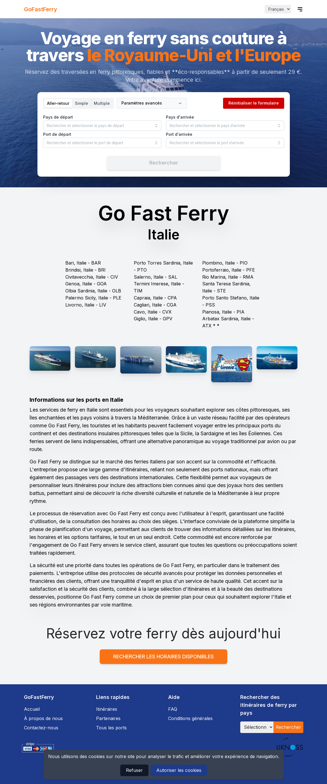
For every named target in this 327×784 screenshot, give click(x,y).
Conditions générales (190, 718)
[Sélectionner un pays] (256, 727)
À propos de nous (43, 718)
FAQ (172, 709)
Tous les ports (111, 727)
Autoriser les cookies (178, 770)
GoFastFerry (40, 9)
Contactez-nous (41, 727)
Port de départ (57, 134)
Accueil (32, 709)
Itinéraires (106, 709)
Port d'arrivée (179, 134)
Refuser (134, 770)
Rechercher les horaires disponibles (163, 656)
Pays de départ (58, 117)
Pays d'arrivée (180, 117)
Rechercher (288, 727)
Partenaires (108, 718)
